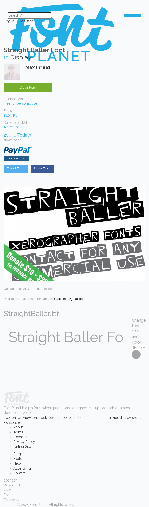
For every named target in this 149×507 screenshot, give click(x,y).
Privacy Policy (24, 442)
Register (26, 21)
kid (6, 422)
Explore (19, 459)
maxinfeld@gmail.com (69, 299)
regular (105, 417)
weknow (24, 417)
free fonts (68, 417)
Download (28, 87)
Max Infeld (37, 67)
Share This (41, 168)
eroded (138, 417)
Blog (17, 454)
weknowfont (50, 417)
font (14, 417)
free (7, 417)
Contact (19, 473)
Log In (9, 21)
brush (94, 417)
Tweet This (15, 168)
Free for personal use (20, 103)
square (14, 422)
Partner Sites (22, 446)
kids (115, 417)
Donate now (16, 158)
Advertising (22, 468)
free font (82, 417)
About (18, 427)
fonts (35, 417)
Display (20, 57)
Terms (18, 432)
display (125, 417)
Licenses (20, 437)
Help (17, 463)
